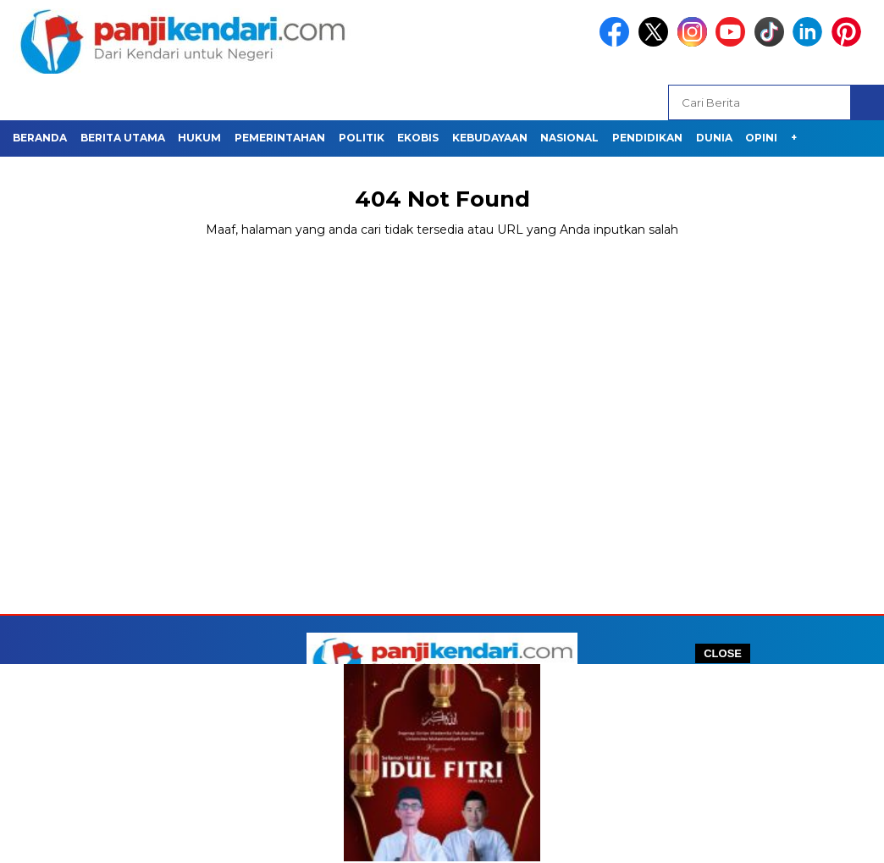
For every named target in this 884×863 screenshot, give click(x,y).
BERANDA (40, 137)
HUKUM (199, 137)
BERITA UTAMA (122, 137)
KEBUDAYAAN (490, 137)
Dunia (714, 137)
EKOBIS (418, 137)
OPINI (761, 137)
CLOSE (723, 653)
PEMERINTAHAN (280, 137)
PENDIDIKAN (647, 137)
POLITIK (361, 137)
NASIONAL (569, 137)
